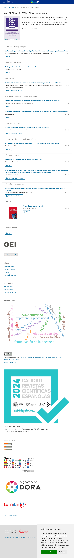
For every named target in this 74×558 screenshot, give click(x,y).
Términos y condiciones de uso (15, 537)
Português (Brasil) (10, 269)
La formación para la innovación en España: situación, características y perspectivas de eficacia (36, 51)
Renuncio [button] (53, 552)
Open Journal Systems (11, 515)
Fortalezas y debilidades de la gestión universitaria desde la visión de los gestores (32, 100)
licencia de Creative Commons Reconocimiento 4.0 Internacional (40, 357)
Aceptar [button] (44, 552)
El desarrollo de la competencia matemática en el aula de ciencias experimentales (32, 143)
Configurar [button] (62, 552)
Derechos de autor (10, 362)
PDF (9, 57)
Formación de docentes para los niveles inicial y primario (24, 159)
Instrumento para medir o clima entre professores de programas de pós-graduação (33, 83)
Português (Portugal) (10, 275)
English (6, 272)
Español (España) (9, 266)
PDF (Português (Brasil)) (15, 90)
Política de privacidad (34, 537)
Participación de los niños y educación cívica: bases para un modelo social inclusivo (33, 67)
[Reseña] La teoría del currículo (33, 206)
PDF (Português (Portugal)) (16, 178)
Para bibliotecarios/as (10, 292)
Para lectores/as (8, 286)
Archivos (11, 7)
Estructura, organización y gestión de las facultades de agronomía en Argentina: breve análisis (36, 112)
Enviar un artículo (10, 255)
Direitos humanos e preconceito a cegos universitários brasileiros (27, 127)
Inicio (5, 7)
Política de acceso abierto (12, 360)
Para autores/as (8, 289)
